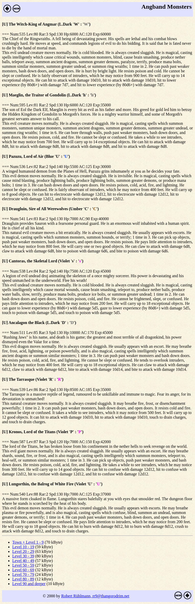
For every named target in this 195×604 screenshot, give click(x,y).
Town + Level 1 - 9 (28, 542)
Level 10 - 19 (23, 547)
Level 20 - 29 (23, 551)
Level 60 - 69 (23, 570)
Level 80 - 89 (23, 579)
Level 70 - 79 (23, 574)
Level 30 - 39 (23, 556)
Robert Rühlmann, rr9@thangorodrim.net (95, 596)
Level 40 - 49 (23, 560)
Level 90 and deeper (28, 583)
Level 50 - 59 (23, 565)
